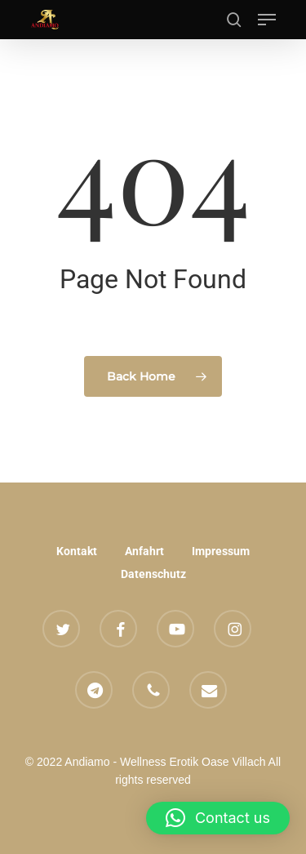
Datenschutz (153, 573)
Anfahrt (144, 551)
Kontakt (76, 551)
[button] (267, 19)
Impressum (221, 551)
